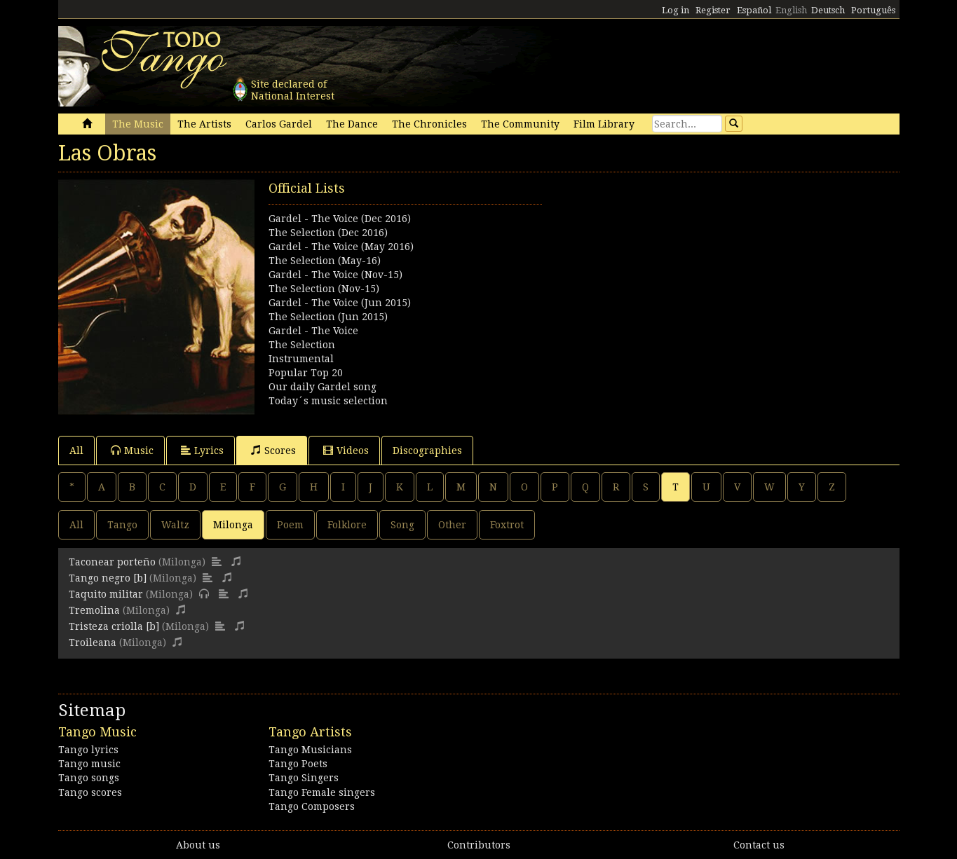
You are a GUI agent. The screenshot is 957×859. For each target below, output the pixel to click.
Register (713, 10)
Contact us (759, 845)
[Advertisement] (689, 277)
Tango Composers (312, 806)
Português (873, 10)
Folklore (347, 524)
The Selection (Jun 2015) (328, 316)
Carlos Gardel (278, 124)
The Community (520, 124)
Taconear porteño (112, 562)
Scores (273, 450)
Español (754, 10)
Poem (290, 524)
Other (452, 524)
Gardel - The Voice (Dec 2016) (340, 218)
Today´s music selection (328, 400)
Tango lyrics (88, 749)
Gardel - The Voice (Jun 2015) (340, 302)
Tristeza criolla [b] (114, 626)
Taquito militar (106, 594)
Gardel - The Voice (313, 330)
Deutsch (828, 10)
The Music (137, 124)
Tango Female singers (322, 792)
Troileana (92, 642)
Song (402, 524)
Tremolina (94, 610)
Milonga (233, 524)
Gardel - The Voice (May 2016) (341, 246)
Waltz (175, 524)
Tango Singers (304, 777)
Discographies (427, 450)
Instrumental (301, 358)
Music (132, 450)
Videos (346, 450)
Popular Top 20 (306, 372)
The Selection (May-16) (325, 260)
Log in (675, 10)
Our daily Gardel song (322, 386)
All (76, 450)
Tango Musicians (310, 749)
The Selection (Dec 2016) (328, 232)
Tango (122, 524)
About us (198, 845)
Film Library (603, 124)
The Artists (204, 124)
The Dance (352, 124)
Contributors (478, 845)
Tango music (89, 763)
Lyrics (202, 450)
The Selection (302, 344)
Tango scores (90, 792)
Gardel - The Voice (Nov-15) (335, 274)
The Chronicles (429, 124)
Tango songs (88, 777)
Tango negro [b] (108, 578)
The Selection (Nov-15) (324, 288)
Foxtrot (507, 524)
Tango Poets (298, 763)
